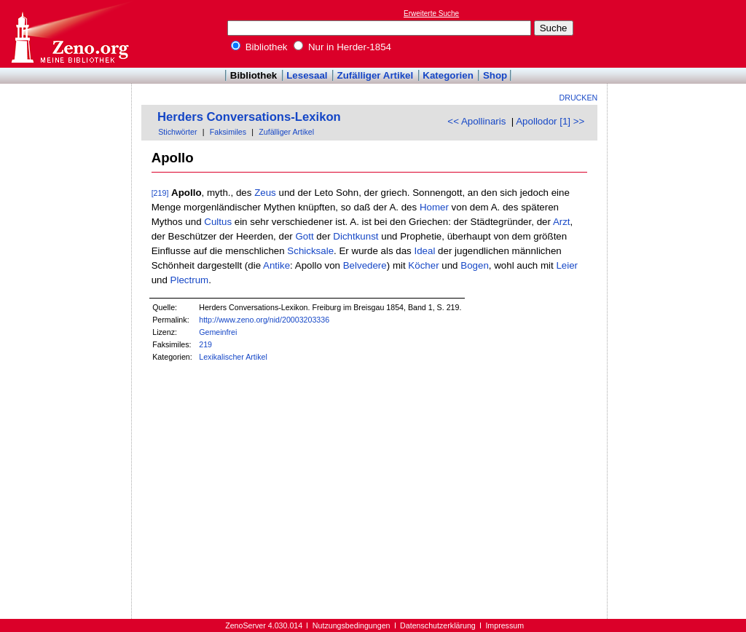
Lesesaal (306, 75)
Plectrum (189, 279)
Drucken (579, 97)
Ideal (424, 250)
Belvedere (365, 265)
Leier (567, 265)
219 (205, 344)
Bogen (474, 265)
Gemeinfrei (218, 332)
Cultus (218, 221)
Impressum (504, 625)
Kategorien (448, 75)
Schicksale (310, 250)
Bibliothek (259, 47)
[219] (160, 193)
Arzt (561, 221)
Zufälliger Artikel (375, 75)
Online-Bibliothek (69, 34)
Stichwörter (177, 131)
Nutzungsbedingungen (351, 625)
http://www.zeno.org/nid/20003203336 (264, 319)
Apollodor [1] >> (550, 121)
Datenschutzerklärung (438, 625)
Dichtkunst (355, 236)
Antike (276, 265)
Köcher (423, 265)
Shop (495, 75)
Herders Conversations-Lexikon (249, 117)
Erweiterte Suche (431, 13)
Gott (304, 236)
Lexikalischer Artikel (233, 356)
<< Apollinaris (476, 121)
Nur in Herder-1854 (342, 47)
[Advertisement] (679, 33)
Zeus (265, 192)
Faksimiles (228, 131)
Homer (434, 207)
